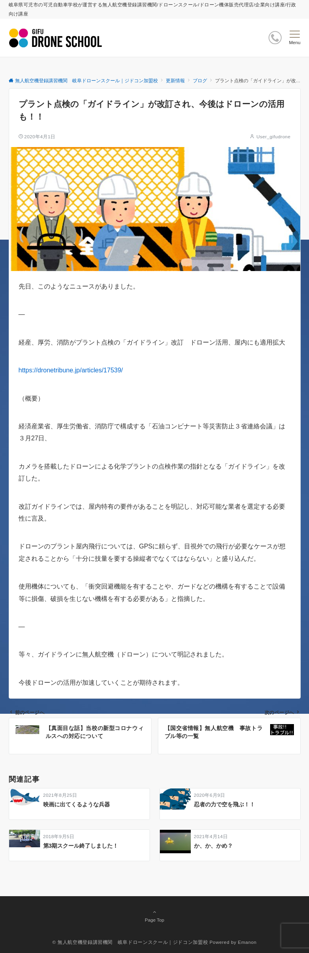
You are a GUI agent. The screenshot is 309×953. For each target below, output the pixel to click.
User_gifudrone (273, 136)
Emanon (247, 942)
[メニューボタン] (294, 38)
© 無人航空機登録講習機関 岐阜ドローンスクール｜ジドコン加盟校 (130, 942)
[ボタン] (275, 37)
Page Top (155, 915)
